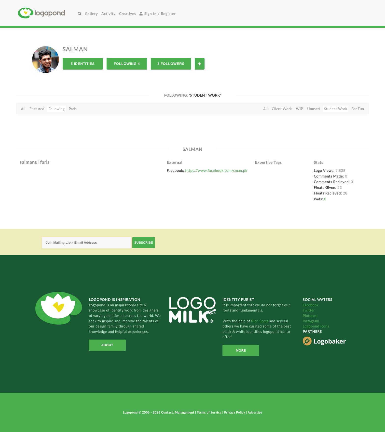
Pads (73, 109)
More (241, 350)
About (107, 345)
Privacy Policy (235, 412)
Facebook (311, 305)
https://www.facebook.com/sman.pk (216, 170)
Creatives (127, 14)
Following (56, 109)
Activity (108, 14)
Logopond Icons (316, 326)
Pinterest (310, 315)
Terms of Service (209, 412)
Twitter (309, 310)
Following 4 (127, 64)
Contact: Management (178, 412)
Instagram (311, 321)
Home (47, 12)
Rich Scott (260, 321)
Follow (200, 64)
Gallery (91, 14)
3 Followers (170, 64)
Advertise (255, 412)
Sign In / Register (157, 14)
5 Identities (83, 64)
